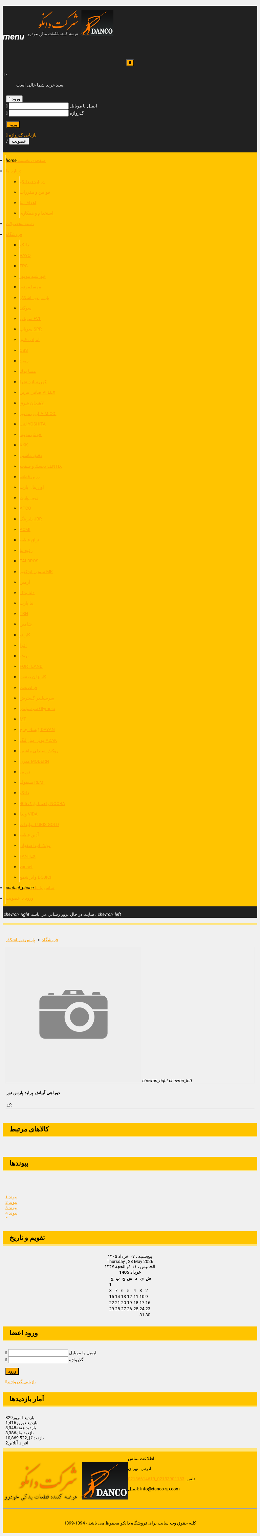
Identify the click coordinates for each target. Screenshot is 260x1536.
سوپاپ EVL (30, 318)
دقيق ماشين (31, 455)
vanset (26, 866)
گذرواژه (77, 113)
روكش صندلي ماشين (39, 750)
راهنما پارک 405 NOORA (42, 803)
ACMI (25, 529)
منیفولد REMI (32, 782)
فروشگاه (14, 234)
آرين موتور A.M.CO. (38, 413)
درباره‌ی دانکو (32, 181)
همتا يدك (28, 371)
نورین (25, 771)
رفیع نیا (26, 550)
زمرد (24, 360)
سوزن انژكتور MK (36, 571)
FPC (24, 265)
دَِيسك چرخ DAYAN (37, 729)
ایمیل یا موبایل (83, 105)
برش (24, 655)
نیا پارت (27, 603)
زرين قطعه (30, 476)
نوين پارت (29, 497)
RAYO (25, 255)
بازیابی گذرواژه (21, 135)
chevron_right (16, 914)
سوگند (25, 308)
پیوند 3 (11, 1209)
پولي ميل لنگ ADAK (38, 740)
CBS (24, 350)
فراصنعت (28, 687)
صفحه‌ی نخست (26, 160)
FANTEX (28, 856)
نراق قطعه (29, 539)
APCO (25, 508)
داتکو (24, 792)
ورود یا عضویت (19, 898)
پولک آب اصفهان (35, 845)
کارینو (25, 634)
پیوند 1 (11, 1198)
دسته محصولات (20, 223)
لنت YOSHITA (33, 423)
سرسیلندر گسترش (37, 698)
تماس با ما (30, 887)
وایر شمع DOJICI (35, 877)
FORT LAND (31, 666)
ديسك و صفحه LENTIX (41, 466)
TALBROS (29, 560)
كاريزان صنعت (33, 676)
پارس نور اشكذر (34, 297)
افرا (23, 645)
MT (23, 719)
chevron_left (109, 914)
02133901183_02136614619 (156, 1478)
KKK (24, 444)
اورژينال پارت (32, 487)
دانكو (24, 244)
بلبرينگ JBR (31, 518)
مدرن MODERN (34, 761)
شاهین (26, 624)
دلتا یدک (27, 592)
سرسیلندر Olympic (37, 708)
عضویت (19, 141)
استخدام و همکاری (36, 213)
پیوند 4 (11, 1215)
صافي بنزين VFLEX (37, 392)
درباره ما (14, 170)
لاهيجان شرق (32, 403)
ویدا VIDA (29, 813)
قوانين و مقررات (35, 192)
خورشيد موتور (33, 276)
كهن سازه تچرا (33, 381)
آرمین (25, 582)
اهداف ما (28, 202)
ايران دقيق (30, 339)
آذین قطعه (29, 834)
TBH (24, 613)
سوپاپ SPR (31, 329)
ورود (14, 98)
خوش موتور (31, 434)
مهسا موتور (30, 286)
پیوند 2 (11, 1204)
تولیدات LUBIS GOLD (39, 824)
